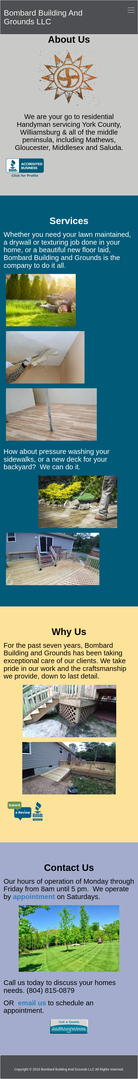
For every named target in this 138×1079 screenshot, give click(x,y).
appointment (35, 896)
